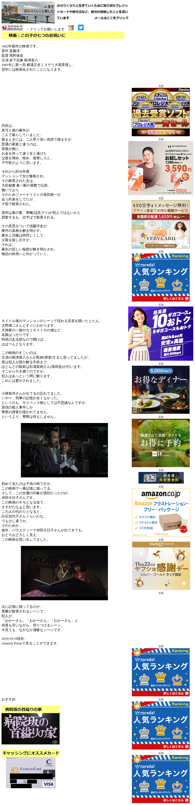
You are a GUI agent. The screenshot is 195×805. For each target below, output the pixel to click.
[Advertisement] (64, 287)
